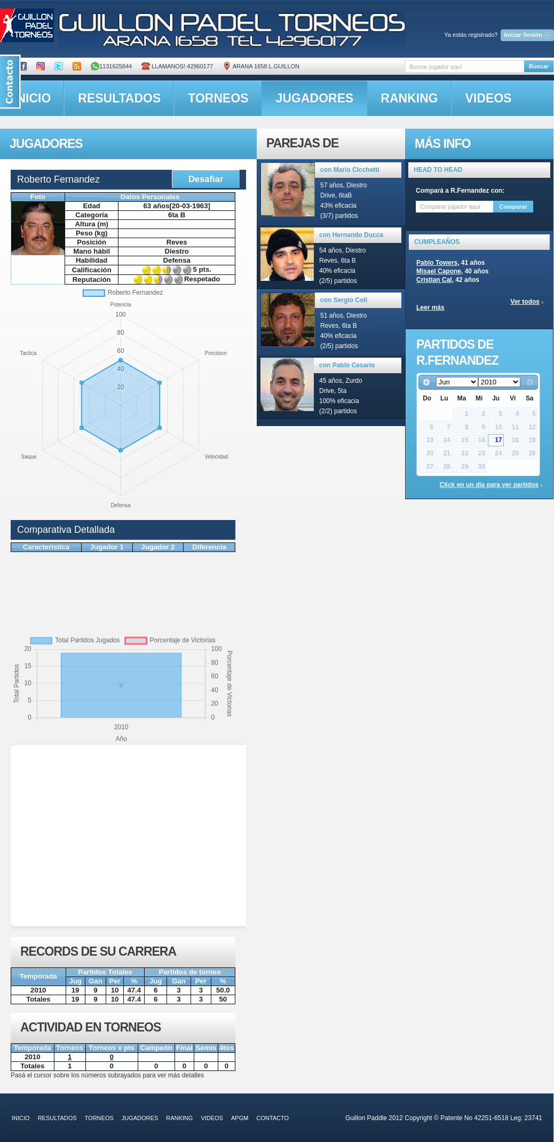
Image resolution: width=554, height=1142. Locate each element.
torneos (218, 98)
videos (488, 98)
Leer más (430, 307)
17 (498, 440)
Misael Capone (438, 271)
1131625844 (111, 66)
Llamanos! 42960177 (177, 66)
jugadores (315, 98)
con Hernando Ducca (351, 235)
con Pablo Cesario (347, 365)
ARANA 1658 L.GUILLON (261, 66)
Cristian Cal (434, 279)
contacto (272, 1118)
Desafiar (205, 179)
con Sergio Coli (343, 300)
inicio (21, 1118)
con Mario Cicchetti (349, 170)
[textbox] (464, 66)
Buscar (539, 66)
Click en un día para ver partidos (489, 485)
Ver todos (525, 301)
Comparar (513, 206)
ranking (409, 98)
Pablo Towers (436, 262)
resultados (119, 98)
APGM (239, 1118)
